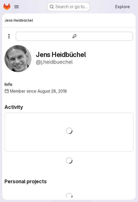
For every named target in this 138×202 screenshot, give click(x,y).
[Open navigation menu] (16, 6)
